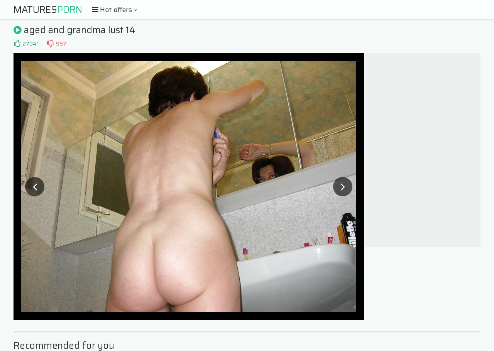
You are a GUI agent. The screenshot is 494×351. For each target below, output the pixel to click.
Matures (48, 9)
